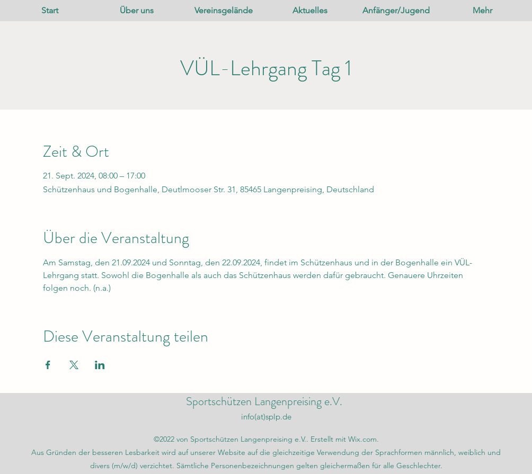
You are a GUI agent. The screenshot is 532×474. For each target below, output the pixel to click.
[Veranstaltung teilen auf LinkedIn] (100, 365)
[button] (136, 10)
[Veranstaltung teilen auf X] (74, 365)
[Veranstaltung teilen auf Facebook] (48, 365)
